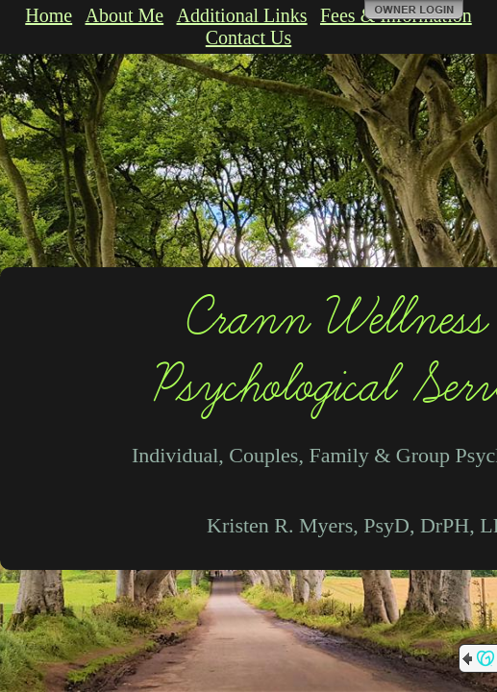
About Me (125, 15)
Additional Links (242, 15)
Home (48, 15)
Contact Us (248, 37)
